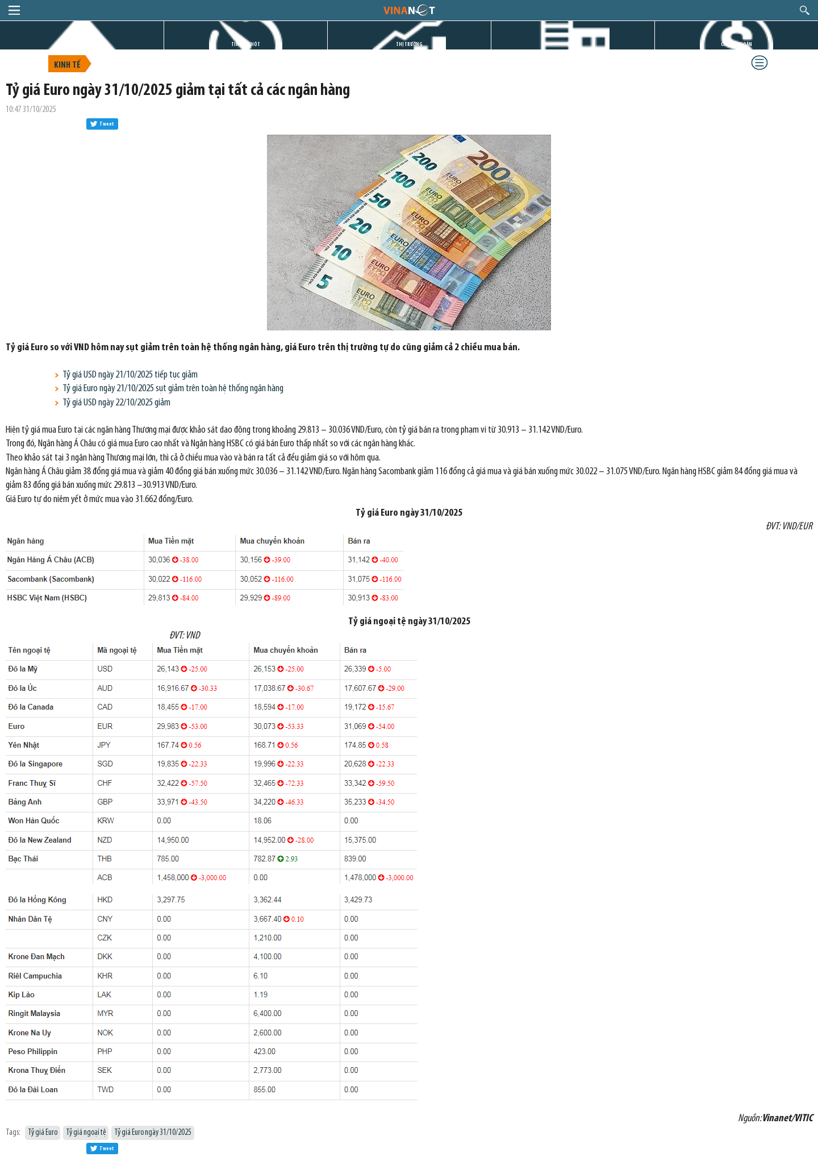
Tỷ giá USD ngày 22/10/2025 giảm (116, 402)
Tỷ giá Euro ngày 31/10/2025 (152, 1133)
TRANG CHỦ (82, 44)
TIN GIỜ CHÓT (245, 44)
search (804, 10)
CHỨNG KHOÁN (736, 44)
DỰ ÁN (573, 44)
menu (14, 10)
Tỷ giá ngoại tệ (86, 1133)
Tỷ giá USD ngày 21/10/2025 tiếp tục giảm (130, 375)
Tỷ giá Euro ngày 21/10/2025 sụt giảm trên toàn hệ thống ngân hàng (172, 388)
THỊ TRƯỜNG (409, 44)
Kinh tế (67, 65)
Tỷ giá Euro (42, 1133)
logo (408, 9)
